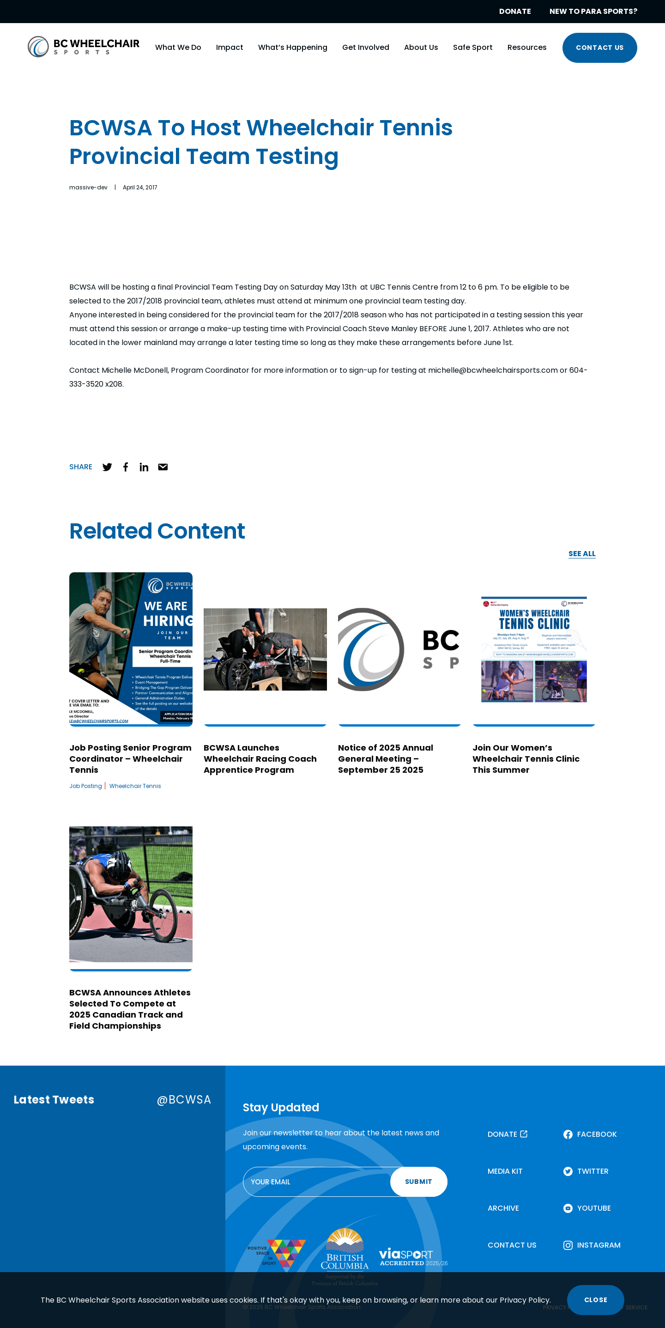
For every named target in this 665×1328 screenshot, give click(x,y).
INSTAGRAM (599, 1245)
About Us (421, 47)
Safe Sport (473, 47)
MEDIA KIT (505, 1171)
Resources (527, 47)
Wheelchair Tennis (135, 786)
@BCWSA (184, 1099)
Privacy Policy (525, 1300)
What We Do (178, 47)
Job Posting (85, 786)
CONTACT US (600, 47)
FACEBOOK (597, 1134)
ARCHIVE (503, 1208)
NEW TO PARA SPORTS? (593, 11)
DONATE (515, 11)
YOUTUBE (594, 1208)
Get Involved (365, 47)
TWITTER (593, 1171)
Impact (229, 47)
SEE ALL (582, 554)
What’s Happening (292, 47)
